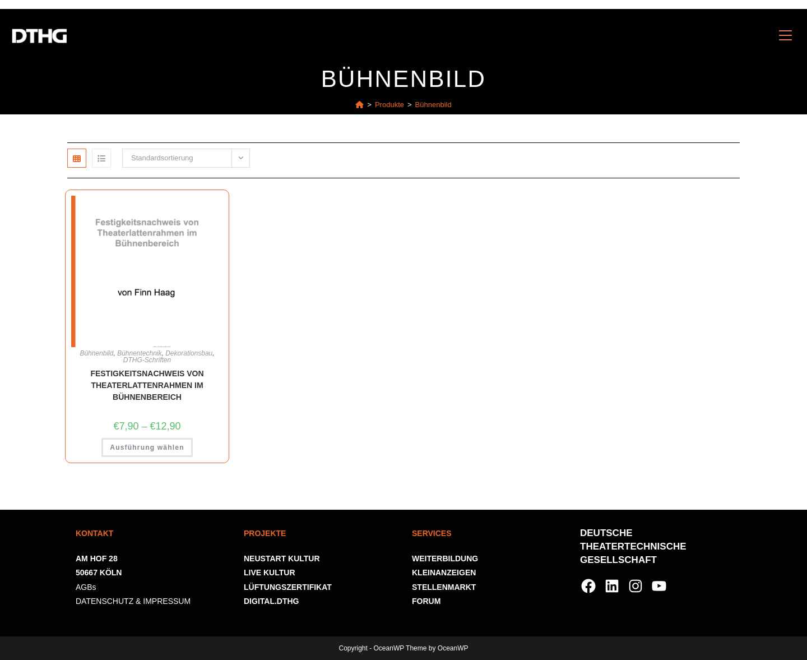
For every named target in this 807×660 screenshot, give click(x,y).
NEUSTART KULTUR (282, 558)
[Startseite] (359, 104)
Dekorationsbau (188, 353)
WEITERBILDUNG (445, 558)
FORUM (426, 601)
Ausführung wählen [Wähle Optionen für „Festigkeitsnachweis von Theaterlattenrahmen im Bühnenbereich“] (147, 447)
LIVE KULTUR (269, 572)
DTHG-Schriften (147, 360)
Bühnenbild (433, 104)
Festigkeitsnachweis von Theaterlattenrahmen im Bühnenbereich (146, 385)
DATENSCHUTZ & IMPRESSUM (133, 601)
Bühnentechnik (139, 353)
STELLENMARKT (444, 587)
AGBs (86, 587)
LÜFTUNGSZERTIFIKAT (288, 587)
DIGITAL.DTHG (271, 601)
